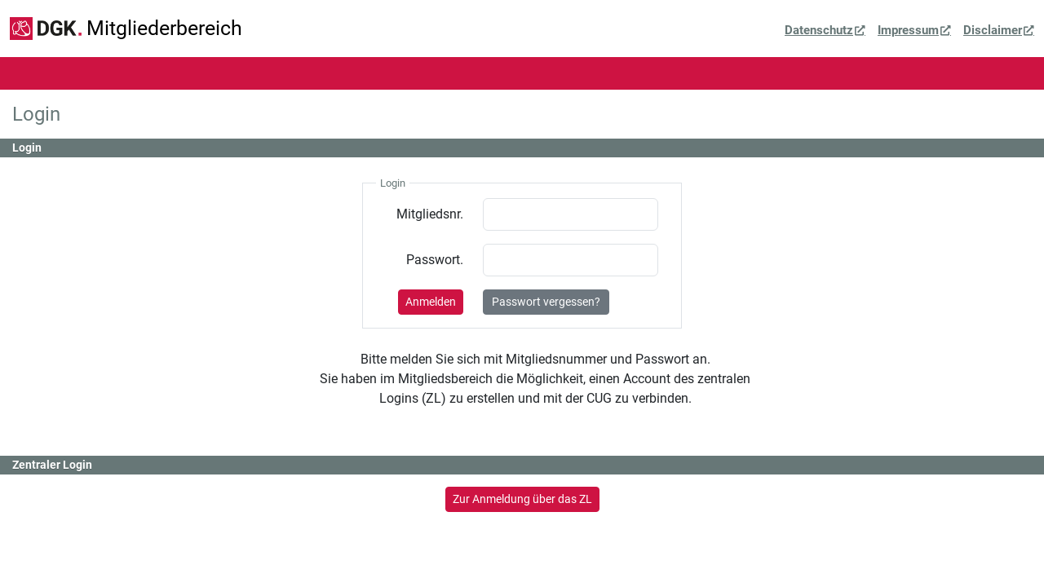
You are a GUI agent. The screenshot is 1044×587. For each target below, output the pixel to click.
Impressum (908, 30)
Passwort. (434, 259)
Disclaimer (992, 30)
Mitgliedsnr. (429, 214)
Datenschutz (819, 30)
